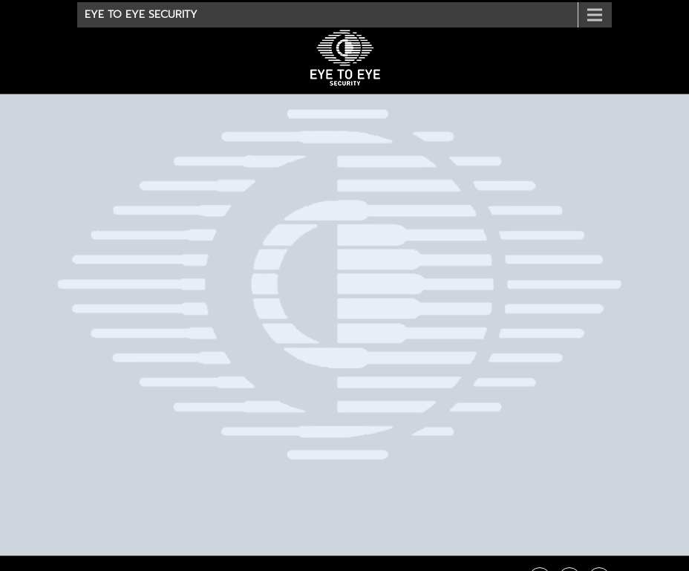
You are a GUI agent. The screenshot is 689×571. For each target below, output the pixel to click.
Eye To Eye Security (141, 14)
